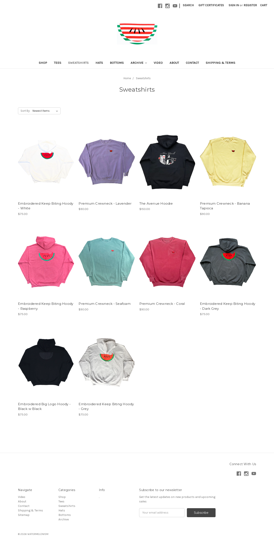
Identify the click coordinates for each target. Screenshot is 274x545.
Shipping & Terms (220, 63)
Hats (99, 63)
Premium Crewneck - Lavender (105, 203)
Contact (192, 63)
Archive (139, 63)
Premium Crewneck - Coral (162, 304)
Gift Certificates (211, 5)
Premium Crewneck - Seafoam (105, 304)
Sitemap (24, 515)
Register (250, 5)
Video (158, 63)
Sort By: (25, 110)
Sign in (234, 5)
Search (188, 5)
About (174, 63)
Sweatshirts (78, 63)
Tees (57, 63)
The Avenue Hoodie (156, 203)
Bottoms (117, 63)
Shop (43, 63)
